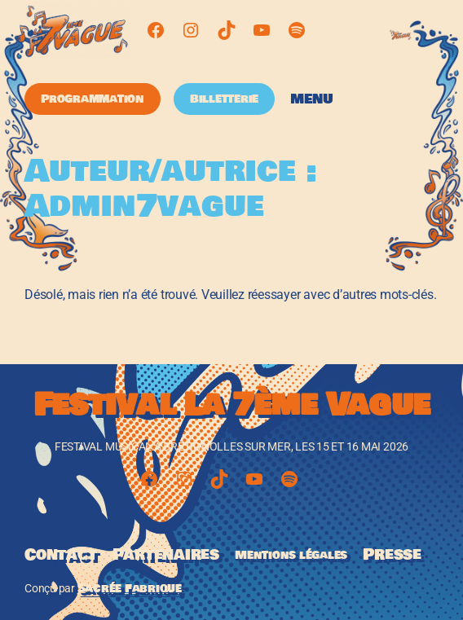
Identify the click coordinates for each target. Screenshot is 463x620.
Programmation (92, 99)
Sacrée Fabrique (129, 588)
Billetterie (224, 99)
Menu (311, 99)
